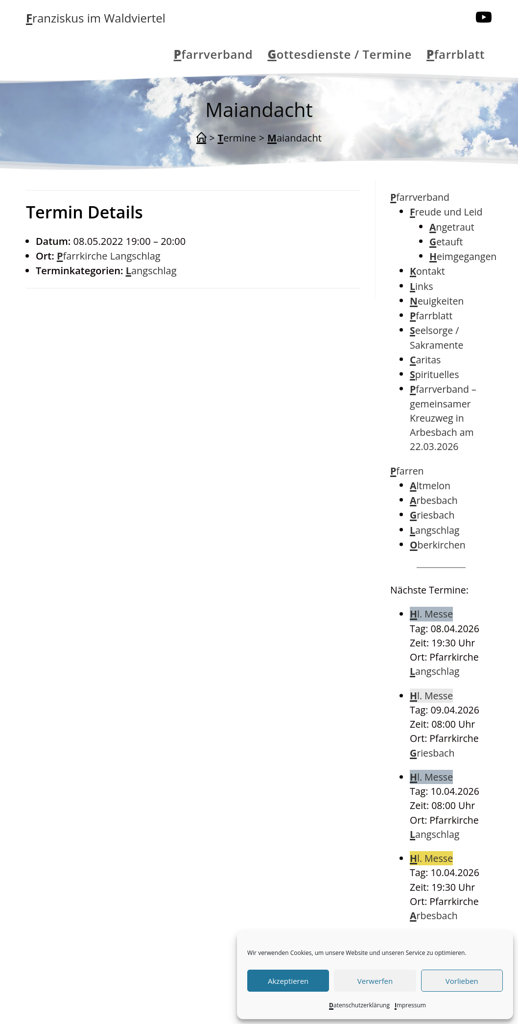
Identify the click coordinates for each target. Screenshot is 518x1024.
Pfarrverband (419, 197)
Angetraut (451, 227)
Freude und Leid (446, 211)
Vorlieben (462, 981)
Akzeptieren (288, 981)
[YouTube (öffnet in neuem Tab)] (483, 17)
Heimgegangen (462, 256)
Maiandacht (294, 137)
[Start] (201, 138)
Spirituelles (434, 374)
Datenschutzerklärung (359, 1005)
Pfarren (407, 470)
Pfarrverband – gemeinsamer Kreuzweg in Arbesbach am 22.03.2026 (443, 417)
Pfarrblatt (431, 315)
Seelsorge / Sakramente (436, 337)
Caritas (425, 359)
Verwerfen (375, 981)
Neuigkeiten (437, 301)
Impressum (410, 1005)
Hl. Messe (431, 613)
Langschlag (151, 270)
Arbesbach (434, 500)
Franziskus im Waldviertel (95, 18)
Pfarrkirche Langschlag (109, 255)
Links (421, 286)
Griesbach (432, 515)
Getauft (446, 241)
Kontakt (427, 271)
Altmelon (430, 485)
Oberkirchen (438, 544)
